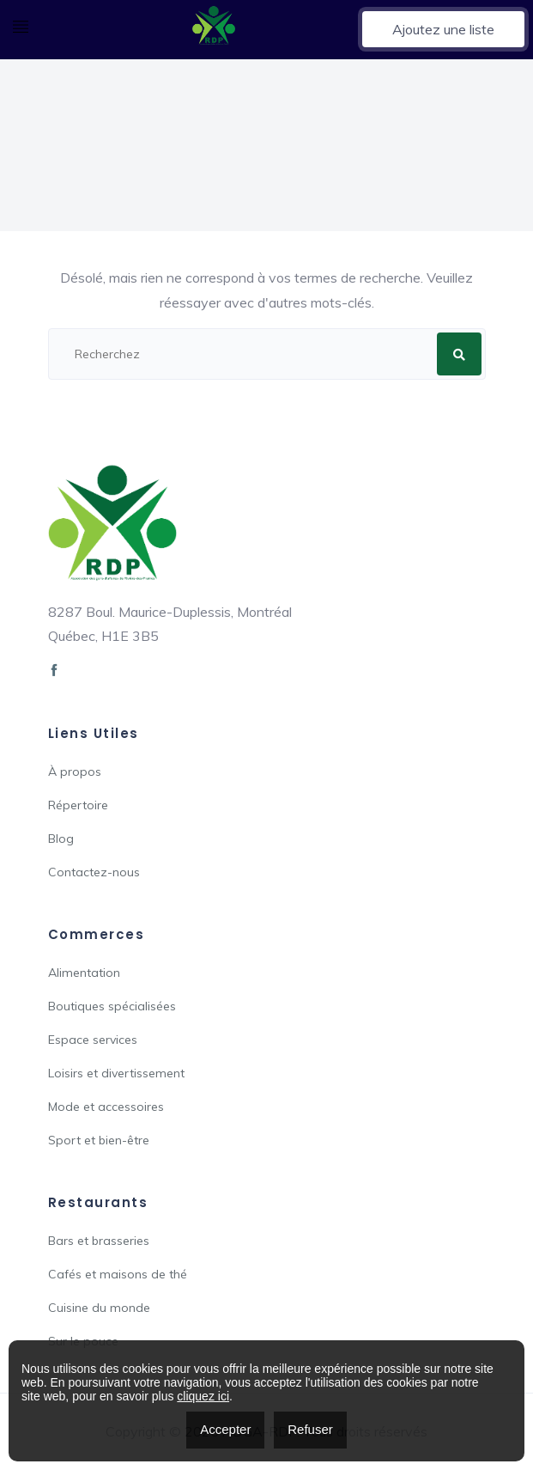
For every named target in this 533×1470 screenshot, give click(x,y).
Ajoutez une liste (443, 29)
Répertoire (78, 805)
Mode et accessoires (106, 1106)
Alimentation (84, 972)
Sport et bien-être (98, 1140)
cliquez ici (203, 1396)
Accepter (225, 1429)
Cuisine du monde (99, 1307)
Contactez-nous (94, 872)
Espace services (92, 1039)
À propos (74, 771)
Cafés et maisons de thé (117, 1274)
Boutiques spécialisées (112, 1006)
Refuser (310, 1429)
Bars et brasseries (98, 1240)
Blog (61, 838)
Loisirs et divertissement (116, 1073)
